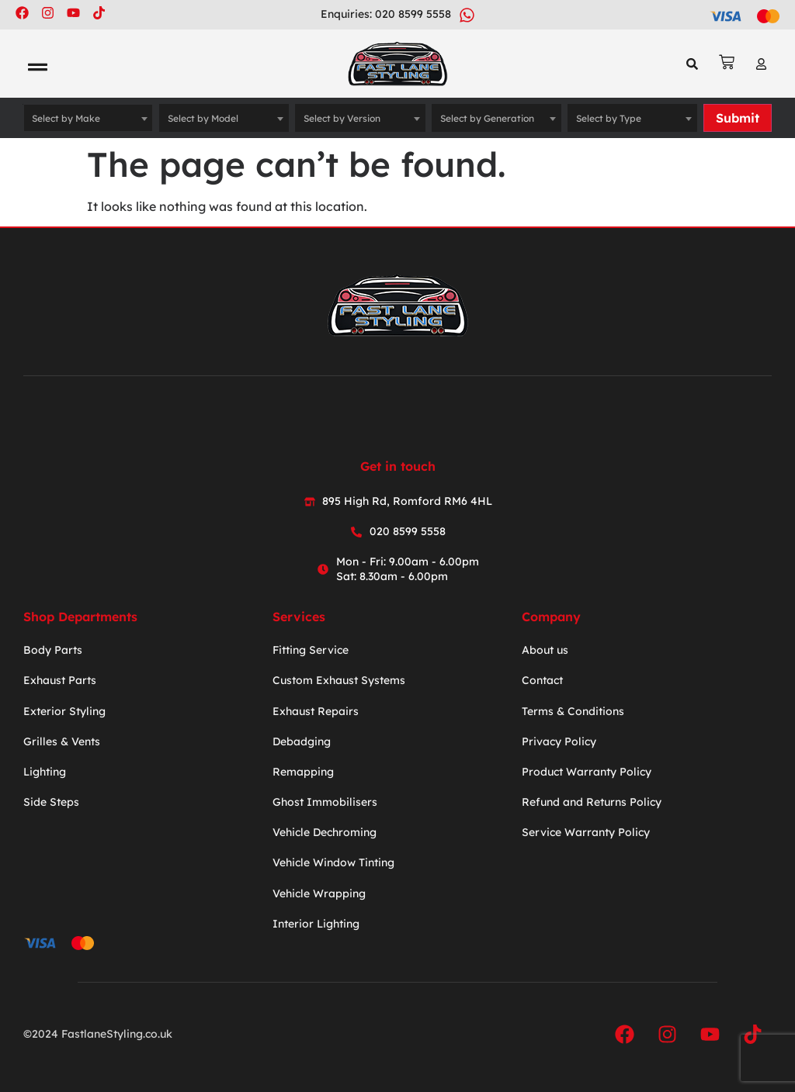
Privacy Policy (559, 741)
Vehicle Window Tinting (333, 862)
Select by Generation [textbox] (487, 118)
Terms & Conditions (573, 711)
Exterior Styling (64, 711)
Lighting (44, 772)
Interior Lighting (316, 924)
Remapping (303, 772)
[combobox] (88, 118)
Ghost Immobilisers (325, 802)
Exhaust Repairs (316, 711)
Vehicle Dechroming (325, 832)
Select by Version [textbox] (342, 118)
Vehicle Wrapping (319, 893)
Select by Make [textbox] (66, 118)
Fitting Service (311, 650)
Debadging (302, 741)
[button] (38, 67)
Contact (542, 680)
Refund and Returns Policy (591, 802)
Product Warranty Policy (586, 772)
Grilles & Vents (61, 741)
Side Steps (51, 802)
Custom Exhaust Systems (339, 680)
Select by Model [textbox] (203, 118)
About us (545, 650)
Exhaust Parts (59, 680)
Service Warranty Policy (586, 832)
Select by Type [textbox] (608, 118)
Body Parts (52, 650)
